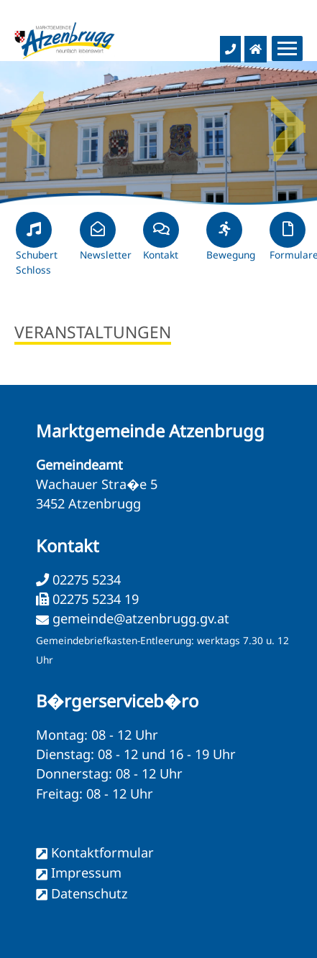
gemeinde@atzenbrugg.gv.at (140, 618)
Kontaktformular (102, 852)
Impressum (86, 872)
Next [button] (288, 118)
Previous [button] (29, 118)
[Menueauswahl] (287, 48)
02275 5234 (85, 579)
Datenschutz (89, 893)
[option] (158, 133)
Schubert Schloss (37, 249)
